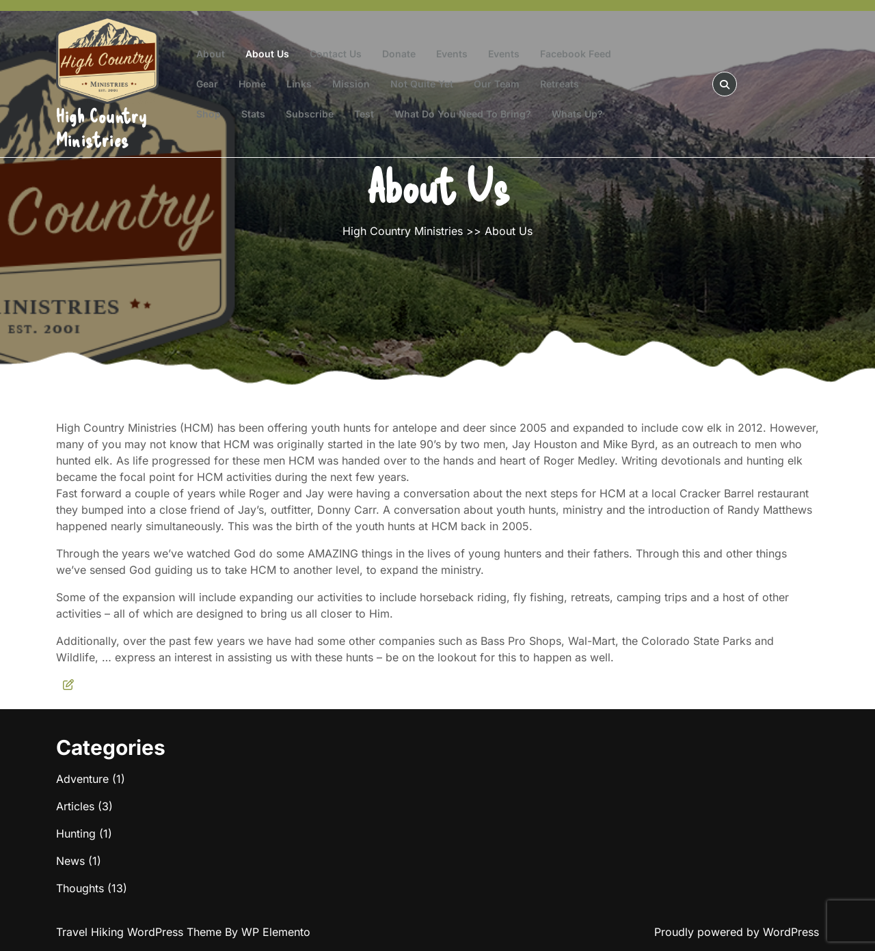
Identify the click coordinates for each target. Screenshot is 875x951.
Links (299, 83)
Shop (208, 114)
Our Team (497, 83)
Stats (253, 114)
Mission (351, 83)
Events (452, 53)
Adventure (82, 779)
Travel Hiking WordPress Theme (140, 932)
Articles (75, 806)
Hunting (76, 833)
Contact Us (336, 53)
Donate (399, 53)
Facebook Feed (575, 53)
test (364, 114)
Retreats (559, 83)
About (210, 53)
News (70, 861)
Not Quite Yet (421, 83)
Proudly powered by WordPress (736, 932)
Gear (207, 83)
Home (252, 83)
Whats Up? (577, 114)
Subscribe (310, 114)
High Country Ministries (101, 127)
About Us (267, 53)
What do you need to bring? (462, 114)
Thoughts (80, 888)
